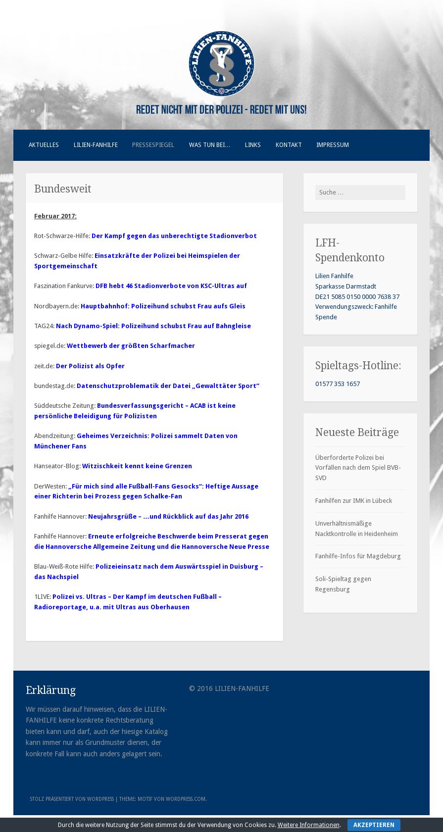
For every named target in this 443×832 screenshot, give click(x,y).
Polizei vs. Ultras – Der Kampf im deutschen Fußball (134, 596)
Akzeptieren (373, 825)
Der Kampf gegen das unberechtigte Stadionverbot (174, 236)
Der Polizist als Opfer (90, 366)
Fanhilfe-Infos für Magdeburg (358, 556)
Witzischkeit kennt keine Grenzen (137, 466)
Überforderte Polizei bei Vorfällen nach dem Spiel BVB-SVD (358, 468)
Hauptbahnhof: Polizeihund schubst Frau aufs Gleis (163, 306)
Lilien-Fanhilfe (96, 145)
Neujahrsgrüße (113, 516)
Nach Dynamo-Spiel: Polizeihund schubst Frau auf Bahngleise (153, 326)
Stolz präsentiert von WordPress (72, 799)
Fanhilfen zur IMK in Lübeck (353, 500)
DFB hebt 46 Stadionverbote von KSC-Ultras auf (171, 286)
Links (253, 145)
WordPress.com (185, 799)
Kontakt (289, 145)
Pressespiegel (153, 145)
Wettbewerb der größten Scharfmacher (131, 345)
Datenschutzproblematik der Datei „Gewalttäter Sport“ (168, 386)
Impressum (332, 145)
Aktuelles (44, 145)
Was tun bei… (210, 145)
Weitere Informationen (309, 825)
